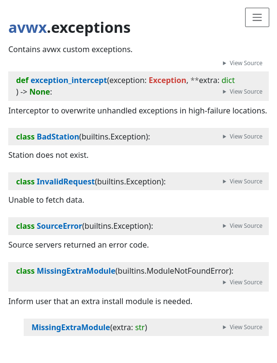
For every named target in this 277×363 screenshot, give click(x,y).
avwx (27, 27)
